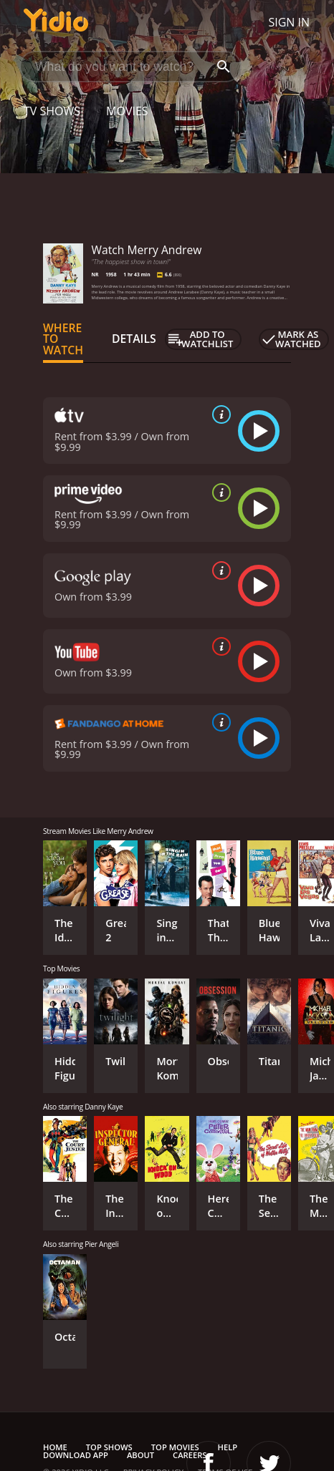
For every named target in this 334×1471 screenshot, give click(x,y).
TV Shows (52, 111)
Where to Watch (63, 339)
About (140, 1455)
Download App (75, 1455)
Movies (127, 111)
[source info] (218, 414)
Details (134, 338)
